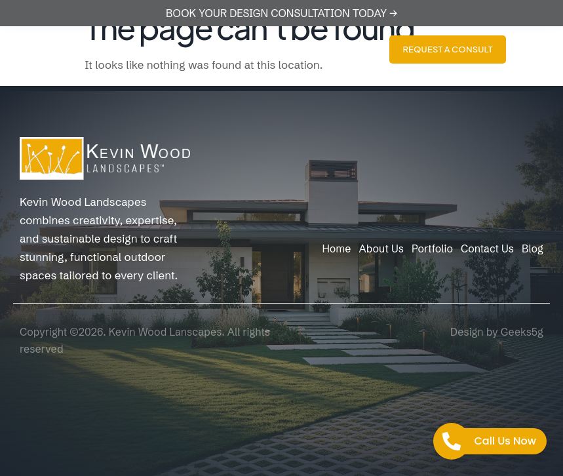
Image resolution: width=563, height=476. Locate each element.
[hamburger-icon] (541, 49)
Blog (532, 248)
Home (336, 248)
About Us (381, 248)
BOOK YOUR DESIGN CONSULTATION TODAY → (281, 13)
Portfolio (432, 248)
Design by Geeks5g (496, 331)
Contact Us (487, 248)
